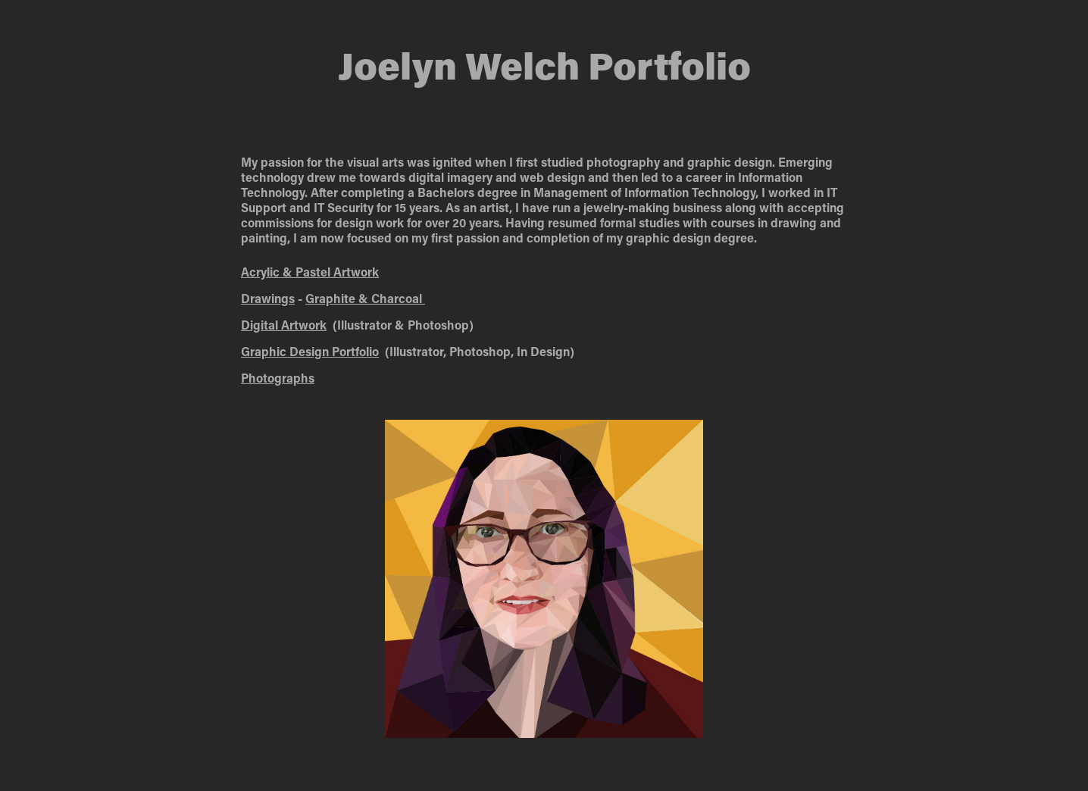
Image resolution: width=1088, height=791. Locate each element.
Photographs (277, 378)
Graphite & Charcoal (365, 298)
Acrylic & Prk (310, 272)
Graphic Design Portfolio (310, 351)
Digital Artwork (284, 325)
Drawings (268, 298)
